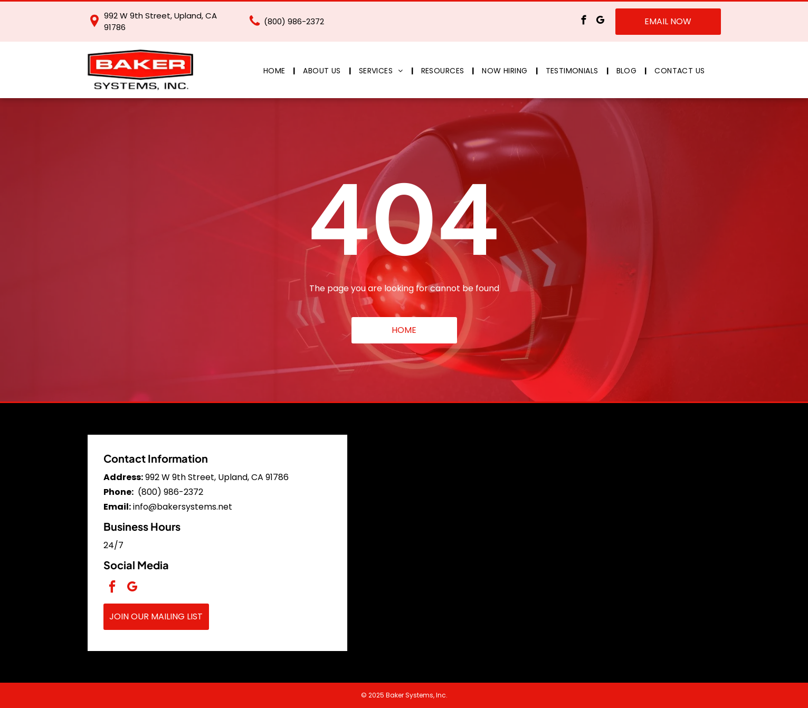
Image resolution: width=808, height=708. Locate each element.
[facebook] (584, 21)
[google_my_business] (600, 21)
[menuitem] (275, 70)
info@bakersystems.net (182, 507)
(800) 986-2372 (294, 21)
